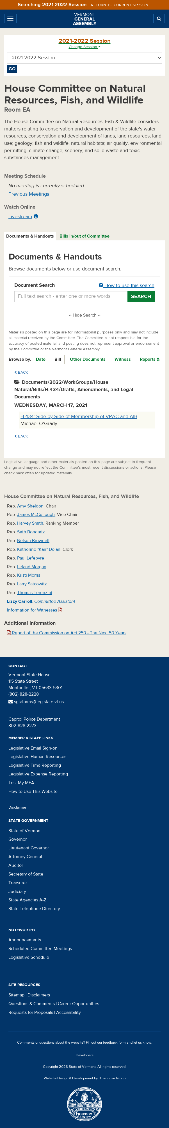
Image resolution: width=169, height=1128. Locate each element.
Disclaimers (39, 995)
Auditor (15, 865)
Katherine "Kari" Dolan (38, 549)
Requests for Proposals (30, 1012)
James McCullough (36, 514)
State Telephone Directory (34, 909)
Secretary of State (25, 874)
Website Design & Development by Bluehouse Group (84, 1078)
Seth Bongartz (31, 532)
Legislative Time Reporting (34, 765)
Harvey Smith (30, 523)
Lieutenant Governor (28, 848)
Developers (84, 1055)
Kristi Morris (28, 575)
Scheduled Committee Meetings (40, 948)
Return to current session (119, 5)
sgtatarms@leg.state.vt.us (36, 702)
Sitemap (16, 995)
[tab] (30, 236)
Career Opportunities (78, 1004)
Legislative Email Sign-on (33, 748)
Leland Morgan (31, 567)
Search (141, 296)
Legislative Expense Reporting (38, 774)
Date (40, 359)
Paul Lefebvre (30, 558)
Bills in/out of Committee (84, 236)
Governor (17, 839)
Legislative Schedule (28, 957)
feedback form (114, 1042)
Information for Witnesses (34, 610)
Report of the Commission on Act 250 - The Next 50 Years (66, 633)
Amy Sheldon (30, 506)
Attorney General (25, 856)
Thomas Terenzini (34, 592)
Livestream (20, 216)
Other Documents (88, 359)
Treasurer (17, 883)
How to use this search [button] (126, 285)
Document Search (84, 286)
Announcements (24, 940)
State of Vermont (25, 831)
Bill (57, 359)
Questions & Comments (31, 1004)
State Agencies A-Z (27, 900)
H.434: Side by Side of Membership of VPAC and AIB (78, 416)
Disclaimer (17, 807)
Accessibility (68, 1012)
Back (21, 372)
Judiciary (17, 891)
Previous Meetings (28, 194)
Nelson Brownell (33, 540)
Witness (123, 359)
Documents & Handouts (30, 236)
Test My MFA (21, 783)
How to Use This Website (33, 791)
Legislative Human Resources (37, 756)
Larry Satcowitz (32, 584)
